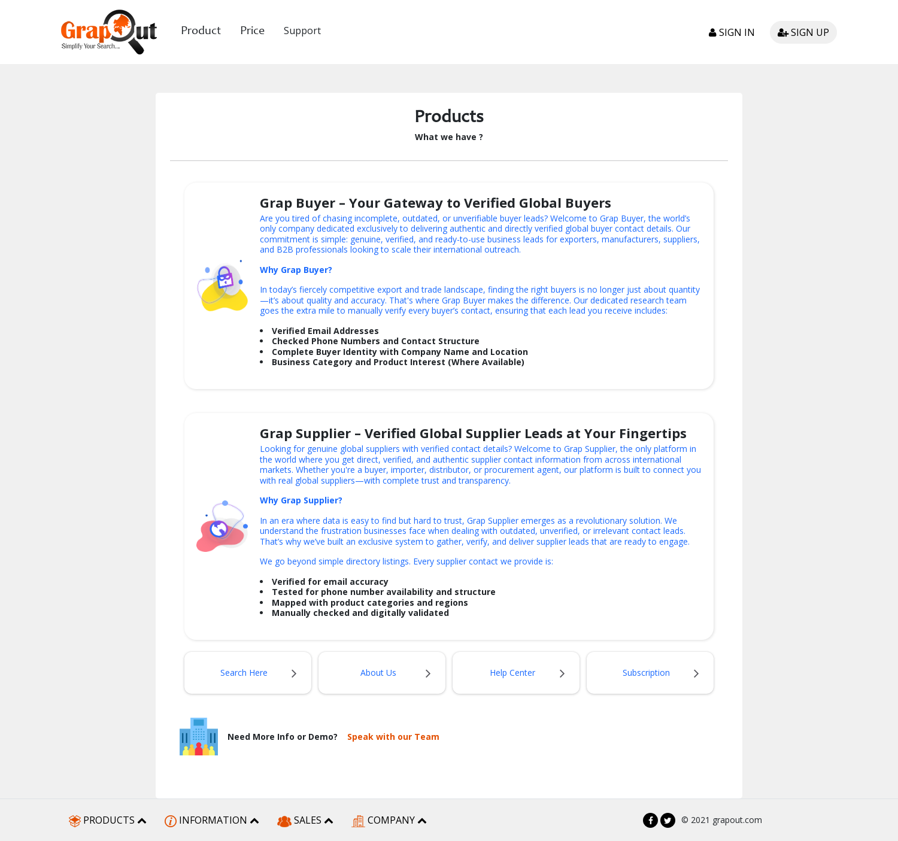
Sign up (803, 32)
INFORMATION (212, 820)
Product (201, 32)
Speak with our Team (393, 736)
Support (302, 30)
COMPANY (389, 820)
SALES (305, 820)
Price (252, 32)
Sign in (732, 32)
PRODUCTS (108, 820)
